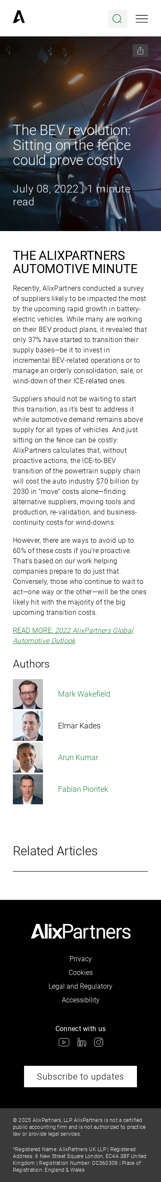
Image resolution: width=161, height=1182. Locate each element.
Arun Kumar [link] (55, 758)
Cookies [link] (81, 972)
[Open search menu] (118, 18)
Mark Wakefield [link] (61, 694)
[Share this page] (140, 50)
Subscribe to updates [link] (80, 1076)
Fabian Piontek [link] (60, 789)
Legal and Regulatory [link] (80, 986)
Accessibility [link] (81, 1000)
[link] (19, 18)
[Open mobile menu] (142, 19)
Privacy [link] (81, 959)
